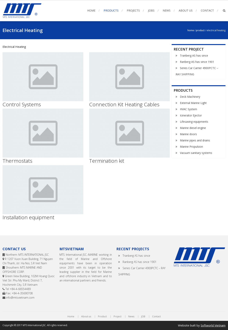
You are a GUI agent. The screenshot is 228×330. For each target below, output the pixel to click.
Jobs (151, 10)
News (167, 10)
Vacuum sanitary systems (196, 153)
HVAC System (188, 109)
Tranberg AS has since (194, 55)
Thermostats (17, 160)
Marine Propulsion (191, 146)
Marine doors (188, 134)
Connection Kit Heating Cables (124, 104)
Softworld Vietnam (213, 325)
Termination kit (106, 160)
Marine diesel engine (193, 128)
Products (111, 10)
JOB (143, 316)
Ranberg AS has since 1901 (197, 62)
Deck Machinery (190, 96)
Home (91, 10)
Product (200, 30)
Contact (207, 10)
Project (117, 316)
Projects (133, 10)
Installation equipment (28, 217)
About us (186, 10)
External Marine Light (193, 103)
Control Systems (22, 104)
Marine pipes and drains (195, 140)
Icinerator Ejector (191, 115)
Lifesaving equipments (194, 121)
